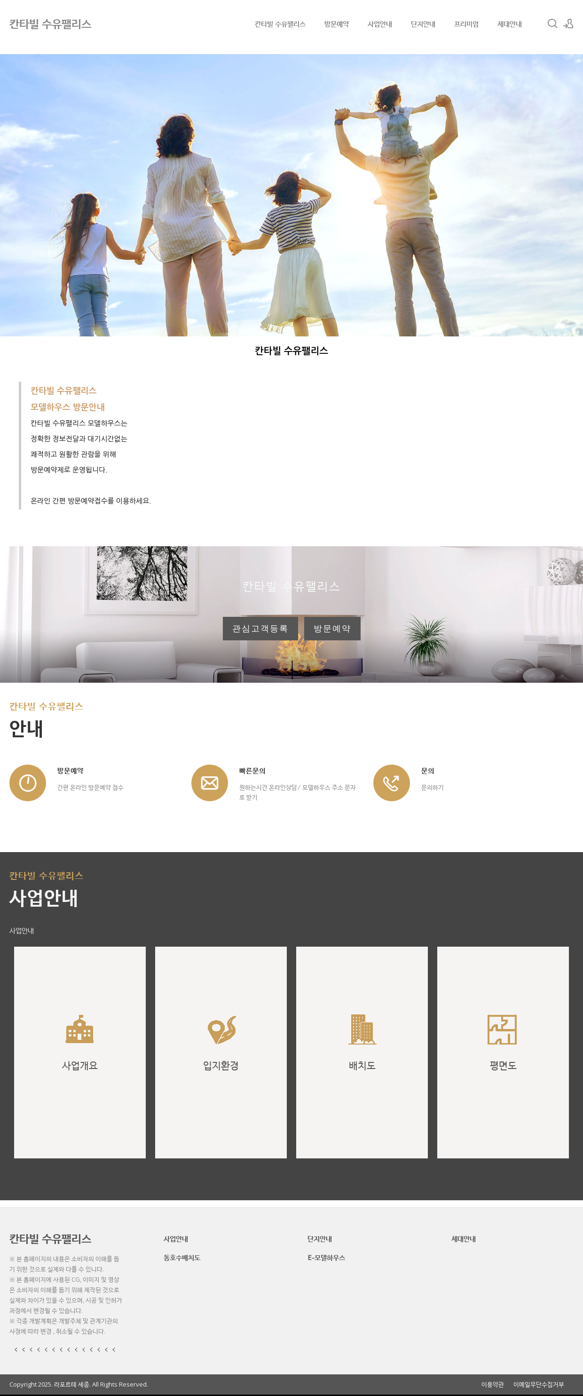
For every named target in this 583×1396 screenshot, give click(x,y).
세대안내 (509, 23)
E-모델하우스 (326, 1257)
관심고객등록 (260, 628)
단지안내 (423, 23)
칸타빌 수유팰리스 (280, 23)
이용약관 (492, 1384)
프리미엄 (466, 23)
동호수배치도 (182, 1257)
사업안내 (380, 23)
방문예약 (336, 23)
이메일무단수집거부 (538, 1384)
